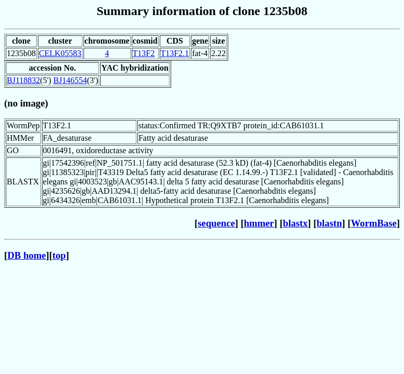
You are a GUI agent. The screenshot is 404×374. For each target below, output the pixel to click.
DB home (26, 255)
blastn (329, 223)
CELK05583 (60, 53)
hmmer (259, 223)
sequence (216, 223)
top (59, 255)
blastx (295, 223)
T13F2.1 (175, 53)
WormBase (373, 223)
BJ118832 (23, 80)
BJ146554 (70, 80)
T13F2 (144, 53)
